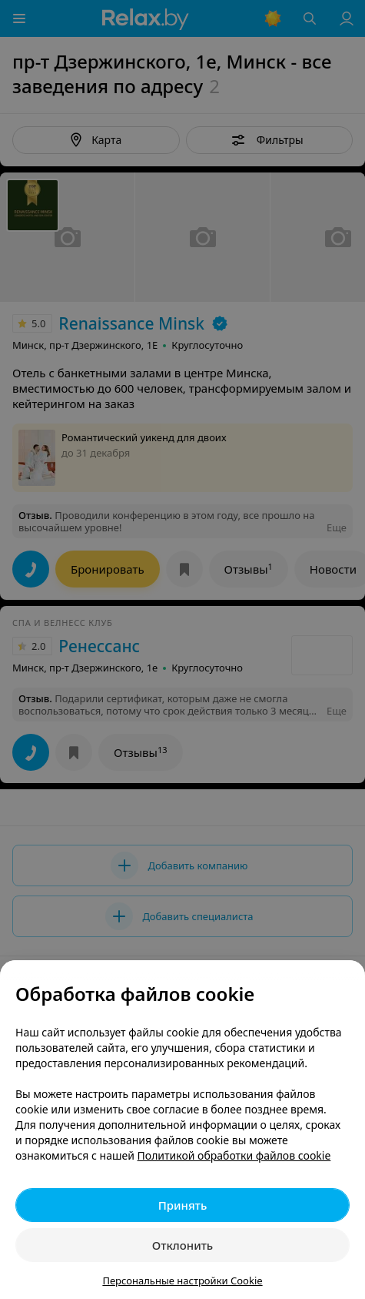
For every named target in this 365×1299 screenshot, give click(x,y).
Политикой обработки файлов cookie (234, 1155)
